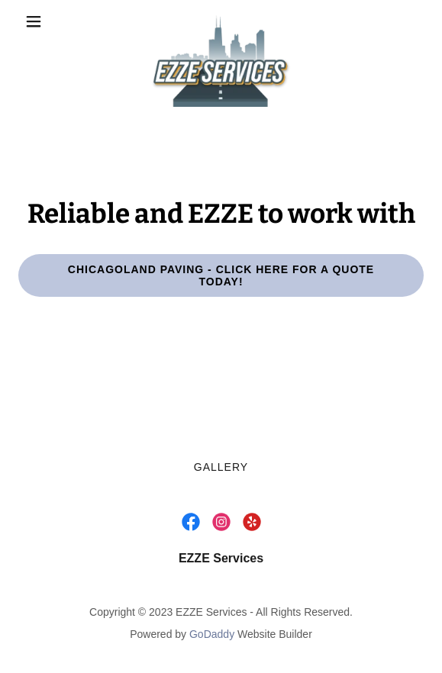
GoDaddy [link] (211, 634)
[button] (48, 21)
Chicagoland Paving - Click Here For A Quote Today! (221, 275)
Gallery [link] (221, 467)
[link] (220, 21)
